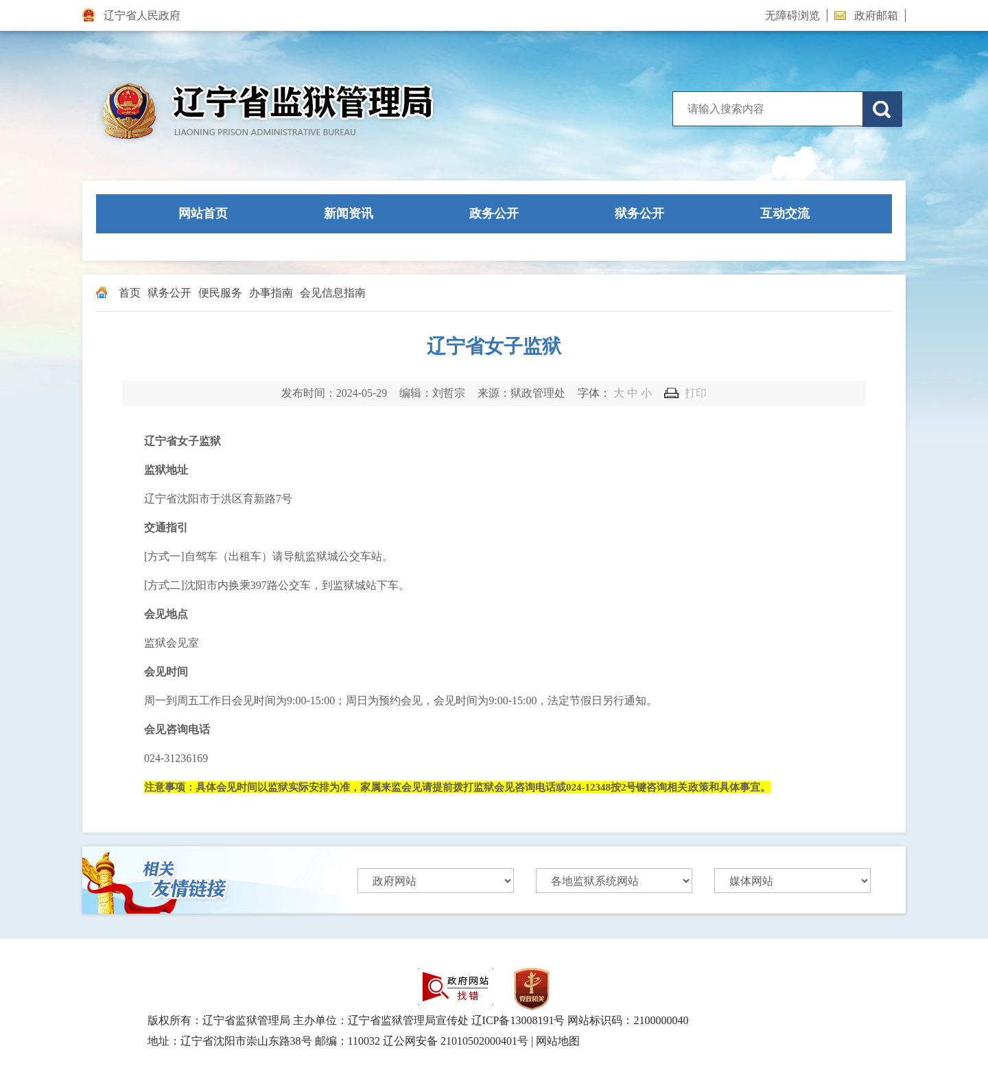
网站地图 (558, 1041)
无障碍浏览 (792, 15)
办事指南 (271, 293)
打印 (696, 393)
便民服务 (220, 293)
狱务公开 (639, 213)
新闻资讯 (348, 213)
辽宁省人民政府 (131, 15)
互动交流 (785, 213)
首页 (130, 293)
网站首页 (203, 213)
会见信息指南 (333, 293)
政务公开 (494, 213)
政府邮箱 (866, 15)
